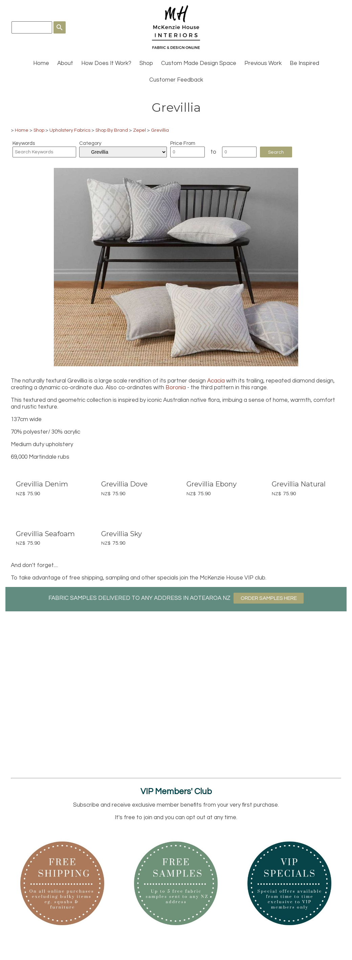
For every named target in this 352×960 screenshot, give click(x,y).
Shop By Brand (111, 130)
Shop (146, 63)
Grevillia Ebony (211, 484)
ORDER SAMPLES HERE (269, 598)
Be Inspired (304, 63)
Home (41, 63)
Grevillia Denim (42, 484)
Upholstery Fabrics (69, 130)
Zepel (139, 130)
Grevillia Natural (299, 484)
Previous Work (263, 63)
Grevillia (160, 130)
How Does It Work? (106, 63)
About (65, 63)
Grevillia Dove (124, 484)
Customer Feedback (176, 80)
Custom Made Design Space (198, 63)
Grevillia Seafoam (45, 533)
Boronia (176, 388)
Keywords (24, 143)
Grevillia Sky (121, 533)
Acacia (216, 381)
